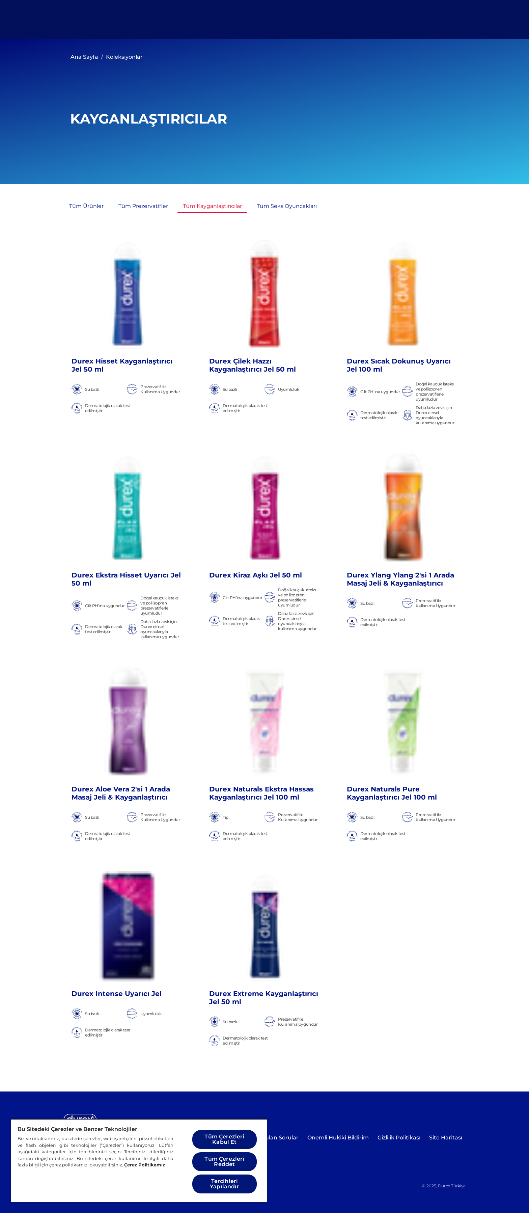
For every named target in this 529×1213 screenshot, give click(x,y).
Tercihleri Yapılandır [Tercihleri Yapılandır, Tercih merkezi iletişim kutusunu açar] (224, 1184)
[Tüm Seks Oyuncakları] (286, 206)
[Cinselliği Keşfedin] (288, 20)
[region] (139, 1160)
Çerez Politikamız (144, 1164)
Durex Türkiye (452, 1185)
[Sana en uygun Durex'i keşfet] (385, 20)
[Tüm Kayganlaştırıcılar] (212, 206)
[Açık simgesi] (453, 20)
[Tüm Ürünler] (214, 20)
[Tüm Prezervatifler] (143, 206)
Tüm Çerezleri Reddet (224, 1161)
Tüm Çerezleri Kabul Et (224, 1139)
